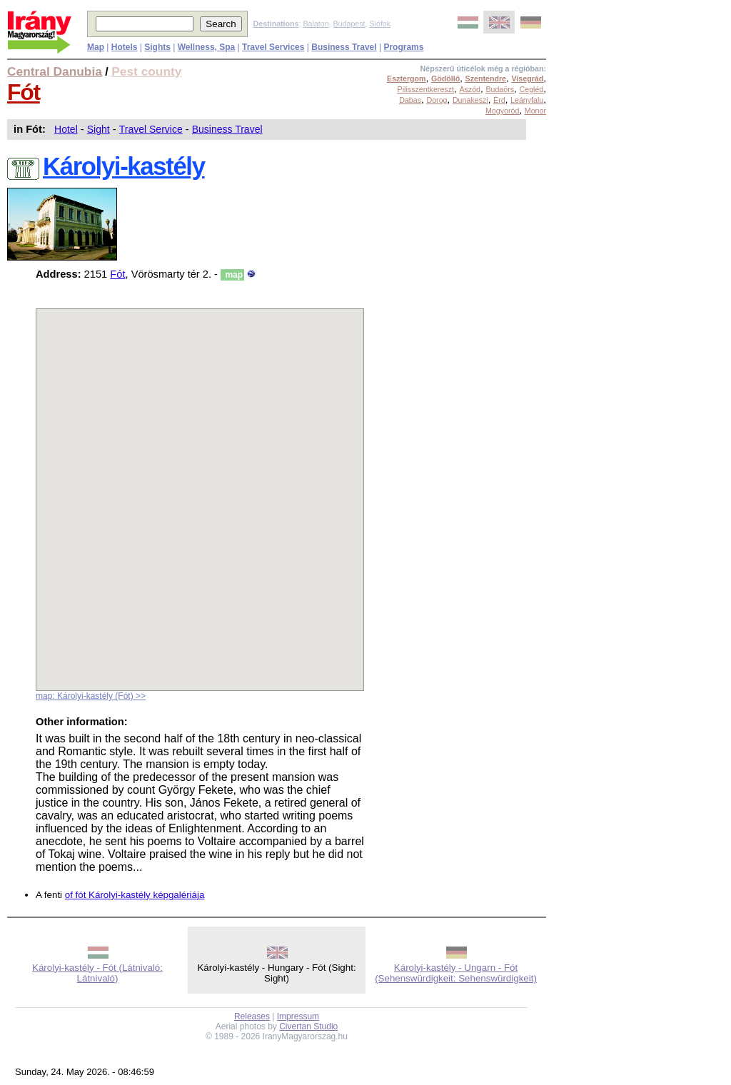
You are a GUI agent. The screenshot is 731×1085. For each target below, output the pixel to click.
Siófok (379, 23)
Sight (98, 129)
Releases (252, 1016)
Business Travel (227, 129)
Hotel (66, 129)
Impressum (298, 1016)
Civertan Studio (308, 1026)
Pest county (146, 71)
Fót (23, 92)
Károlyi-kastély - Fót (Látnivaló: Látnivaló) (97, 973)
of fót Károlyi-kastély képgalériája (135, 894)
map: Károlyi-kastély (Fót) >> (91, 696)
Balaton (315, 23)
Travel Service (151, 129)
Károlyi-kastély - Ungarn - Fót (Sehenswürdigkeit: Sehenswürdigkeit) (456, 973)
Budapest (349, 23)
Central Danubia (54, 71)
